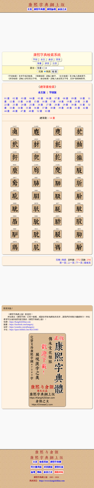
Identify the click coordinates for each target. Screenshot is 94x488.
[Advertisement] (47, 32)
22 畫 (7, 104)
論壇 (33, 472)
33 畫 (12, 108)
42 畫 (85, 108)
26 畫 (40, 104)
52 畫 (39, 111)
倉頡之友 (62, 9)
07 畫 (57, 98)
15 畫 (36, 101)
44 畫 (7, 111)
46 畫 (15, 111)
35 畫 (28, 108)
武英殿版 (48, 467)
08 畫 (65, 98)
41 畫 (77, 108)
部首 (58, 59)
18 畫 (61, 101)
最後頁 (87, 263)
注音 (55, 63)
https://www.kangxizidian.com (52, 481)
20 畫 (77, 101)
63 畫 (47, 111)
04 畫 (32, 98)
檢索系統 (43, 462)
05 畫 (40, 98)
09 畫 (74, 98)
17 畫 (53, 101)
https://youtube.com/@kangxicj (21, 327)
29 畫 (65, 104)
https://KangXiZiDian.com (20, 322)
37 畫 (44, 108)
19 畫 (69, 101)
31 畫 (82, 104)
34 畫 (20, 108)
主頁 (29, 9)
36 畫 (36, 108)
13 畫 (20, 101)
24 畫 (23, 104)
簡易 (64, 260)
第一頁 (63, 263)
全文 (43, 59)
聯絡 (39, 472)
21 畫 (85, 101)
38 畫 (53, 108)
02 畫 (15, 98)
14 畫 (28, 101)
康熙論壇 (51, 9)
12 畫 (12, 101)
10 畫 (82, 98)
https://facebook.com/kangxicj (21, 324)
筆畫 (39, 63)
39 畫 (61, 108)
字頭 (35, 59)
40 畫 (69, 108)
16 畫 (44, 101)
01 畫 (7, 98)
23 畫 (15, 104)
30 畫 (74, 104)
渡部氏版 (59, 467)
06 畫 (49, 98)
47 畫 (23, 111)
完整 (58, 260)
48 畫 (31, 111)
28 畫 (57, 104)
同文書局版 (36, 467)
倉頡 (50, 59)
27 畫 (49, 104)
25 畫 (32, 104)
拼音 (47, 63)
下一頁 (79, 263)
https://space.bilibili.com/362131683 (23, 330)
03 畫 (23, 98)
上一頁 (71, 263)
